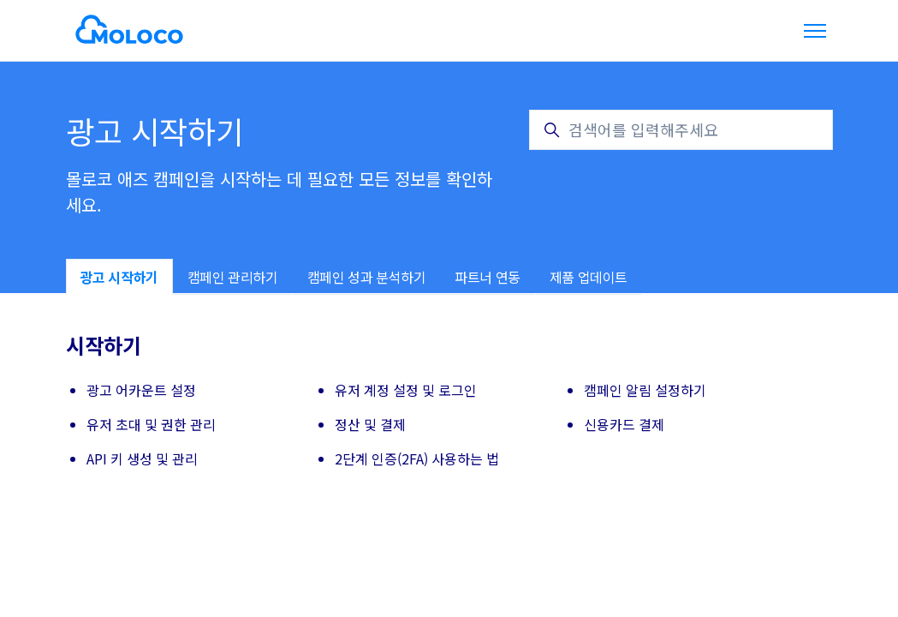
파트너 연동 (487, 277)
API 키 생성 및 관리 (142, 458)
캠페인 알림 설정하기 (645, 390)
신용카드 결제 (624, 424)
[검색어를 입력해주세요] (681, 130)
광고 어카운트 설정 (141, 390)
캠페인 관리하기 (232, 277)
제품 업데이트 (588, 277)
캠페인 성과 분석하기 (366, 277)
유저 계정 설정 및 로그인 (406, 390)
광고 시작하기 (119, 277)
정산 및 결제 (370, 424)
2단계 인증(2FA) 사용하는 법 (417, 458)
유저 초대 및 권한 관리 (151, 424)
